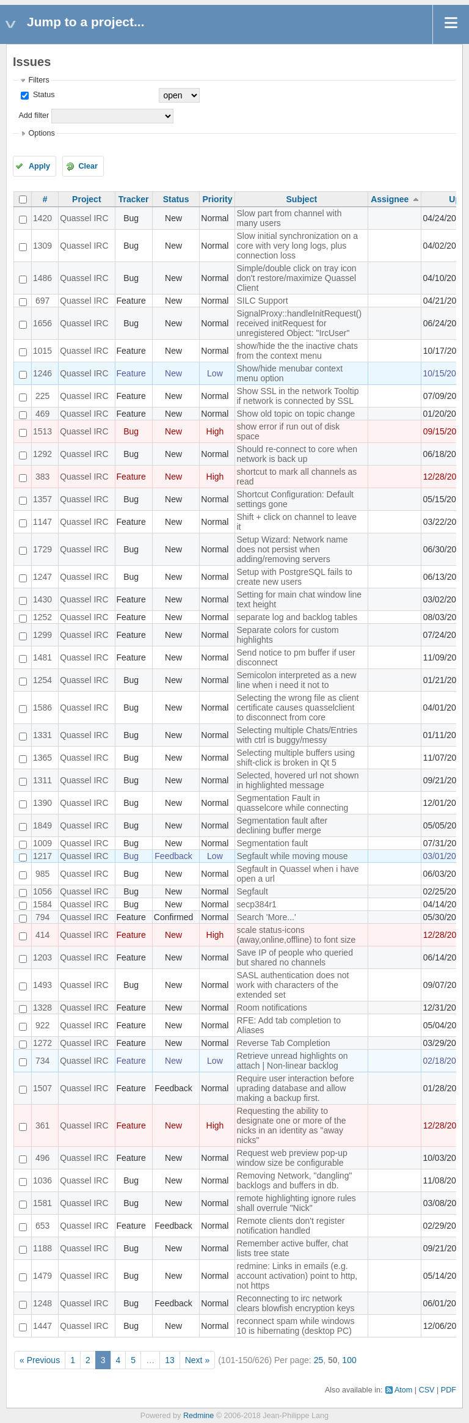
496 (42, 1158)
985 (42, 874)
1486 (42, 278)
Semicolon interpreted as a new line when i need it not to (296, 680)
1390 (42, 803)
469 (42, 414)
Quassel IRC (84, 218)
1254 (42, 680)
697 (42, 300)
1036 (42, 1180)
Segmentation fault (272, 843)
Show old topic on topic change (295, 414)
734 (42, 1061)
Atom (403, 1390)
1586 (42, 707)
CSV (427, 1390)
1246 (42, 373)
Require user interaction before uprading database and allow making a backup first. (295, 1088)
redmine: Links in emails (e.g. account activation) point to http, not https (296, 1275)
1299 (42, 635)
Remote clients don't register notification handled (290, 1225)
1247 (42, 577)
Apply (39, 166)
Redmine (198, 1415)
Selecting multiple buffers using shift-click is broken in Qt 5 (295, 757)
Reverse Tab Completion (283, 1043)
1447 (42, 1326)
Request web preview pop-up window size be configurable (291, 1158)
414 (42, 935)
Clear (88, 166)
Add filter (33, 115)
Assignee (390, 199)
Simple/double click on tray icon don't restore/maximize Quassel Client (296, 278)
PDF (448, 1390)
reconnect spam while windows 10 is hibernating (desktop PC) (295, 1326)
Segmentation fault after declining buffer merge (281, 825)
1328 (42, 1007)
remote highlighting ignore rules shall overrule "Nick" (295, 1203)
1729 (42, 549)
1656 (42, 323)
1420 (42, 218)
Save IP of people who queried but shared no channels (294, 957)
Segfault (251, 891)
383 (42, 476)
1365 (42, 758)
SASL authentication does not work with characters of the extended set (292, 985)
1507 (42, 1088)
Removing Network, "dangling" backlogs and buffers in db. (294, 1180)
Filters (38, 80)
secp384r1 (256, 904)
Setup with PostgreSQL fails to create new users (294, 577)
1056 (42, 891)
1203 (42, 957)
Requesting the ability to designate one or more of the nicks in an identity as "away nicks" (291, 1125)
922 (42, 1025)
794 (42, 917)
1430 (42, 599)
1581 (42, 1203)
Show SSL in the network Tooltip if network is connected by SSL (297, 396)
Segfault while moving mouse (291, 856)
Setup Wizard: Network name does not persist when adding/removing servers (291, 549)
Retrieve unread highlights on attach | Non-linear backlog (291, 1060)
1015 (42, 351)
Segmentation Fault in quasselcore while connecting (292, 803)
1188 (42, 1248)
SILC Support (262, 300)
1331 (42, 735)
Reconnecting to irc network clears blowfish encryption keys (295, 1303)
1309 (42, 246)
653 (42, 1226)
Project (86, 199)
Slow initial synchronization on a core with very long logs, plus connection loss (296, 245)
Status (42, 94)
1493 (42, 985)
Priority (217, 199)
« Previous (40, 1360)
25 (319, 1360)
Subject (302, 199)
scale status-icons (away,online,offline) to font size (295, 935)
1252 (42, 617)
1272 (42, 1043)
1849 (42, 825)
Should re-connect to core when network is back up (296, 454)
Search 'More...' (266, 917)
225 (42, 396)
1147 (42, 522)
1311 (42, 780)
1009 (42, 843)
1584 (42, 904)
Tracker (133, 199)
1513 (42, 431)
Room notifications (271, 1007)
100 (349, 1360)
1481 (42, 657)
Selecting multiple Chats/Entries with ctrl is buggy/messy (296, 735)
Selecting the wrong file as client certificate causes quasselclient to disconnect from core (297, 707)
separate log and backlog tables (296, 617)
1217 (42, 856)
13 (170, 1360)
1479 (42, 1276)
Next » (197, 1360)
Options (41, 133)
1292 (42, 454)
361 (42, 1125)
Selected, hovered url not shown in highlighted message (297, 780)
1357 (42, 499)
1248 (42, 1303)
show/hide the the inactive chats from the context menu (296, 350)
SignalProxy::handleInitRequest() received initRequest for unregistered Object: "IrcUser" (299, 323)
